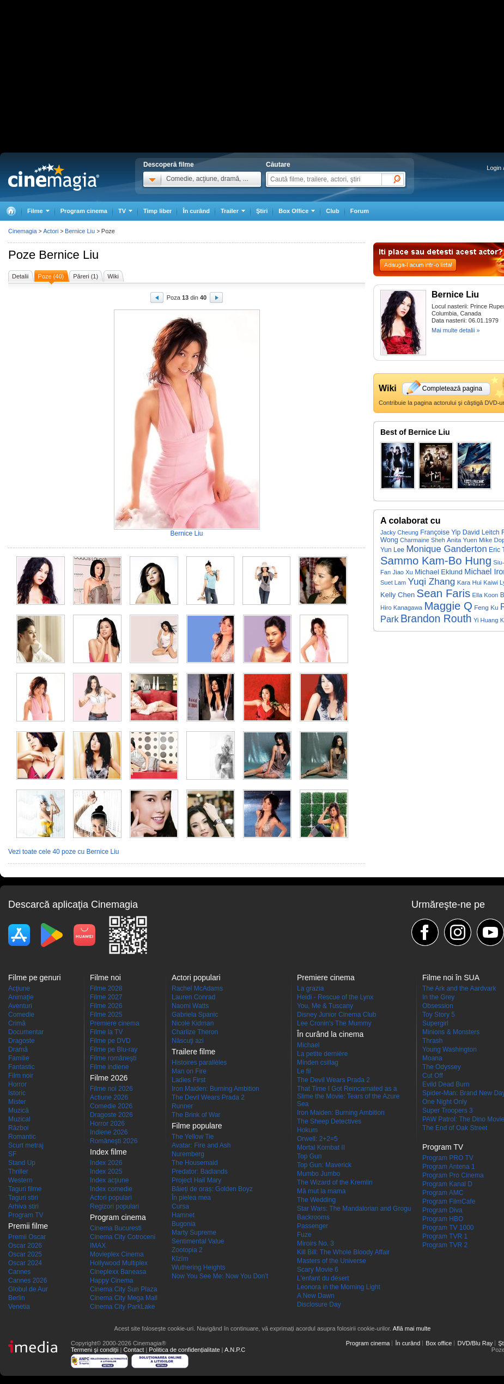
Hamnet (183, 1215)
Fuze (304, 1235)
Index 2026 (106, 1163)
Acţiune (19, 988)
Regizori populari (114, 1206)
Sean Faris (444, 593)
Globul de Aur (28, 1289)
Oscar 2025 (25, 1254)
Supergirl (435, 1023)
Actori (50, 231)
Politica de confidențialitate (184, 1349)
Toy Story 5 (438, 1014)
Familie (18, 1058)
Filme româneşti (113, 1058)
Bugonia (184, 1224)
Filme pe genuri (34, 977)
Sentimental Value (198, 1241)
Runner (182, 1106)
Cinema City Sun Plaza (123, 1289)
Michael (308, 1045)
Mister (17, 1102)
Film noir (20, 1075)
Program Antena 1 (448, 1166)
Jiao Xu (403, 572)
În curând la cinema (330, 1034)
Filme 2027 (106, 997)
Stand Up (21, 1163)
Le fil (304, 1071)
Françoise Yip (440, 532)
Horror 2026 (107, 1123)
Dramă (18, 1049)
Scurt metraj (26, 1145)
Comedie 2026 (111, 1106)
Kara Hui (469, 582)
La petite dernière (322, 1054)
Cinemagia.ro (53, 177)
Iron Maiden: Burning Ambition (215, 1088)
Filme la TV (106, 1032)
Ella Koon (485, 595)
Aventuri (20, 1006)
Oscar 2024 (25, 1263)
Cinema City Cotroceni (122, 1237)
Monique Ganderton (446, 549)
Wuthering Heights (199, 1267)
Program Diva (442, 1210)
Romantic (22, 1136)
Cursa (180, 1206)
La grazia (310, 988)
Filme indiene (109, 1067)
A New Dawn (316, 1296)
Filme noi (105, 977)
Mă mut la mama (321, 1191)
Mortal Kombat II (321, 1147)
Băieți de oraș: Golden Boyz (212, 1189)
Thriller (18, 1171)
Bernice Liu (69, 255)
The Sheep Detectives (329, 1121)
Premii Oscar (27, 1237)
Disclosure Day (319, 1304)
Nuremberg (188, 1154)
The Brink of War (196, 1115)
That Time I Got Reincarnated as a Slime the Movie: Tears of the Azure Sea (348, 1096)
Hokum (307, 1130)
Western (20, 1180)
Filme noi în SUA (450, 977)
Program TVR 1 (444, 1236)
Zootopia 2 (187, 1250)
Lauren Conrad (193, 997)
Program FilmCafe (448, 1201)
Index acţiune (109, 1180)
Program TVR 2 (444, 1245)
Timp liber (157, 211)
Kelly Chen (397, 595)
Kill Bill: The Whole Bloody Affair (343, 1252)
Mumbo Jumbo (318, 1173)
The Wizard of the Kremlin (335, 1182)
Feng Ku (486, 607)
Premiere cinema (114, 1023)
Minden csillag (317, 1062)
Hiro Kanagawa (401, 607)
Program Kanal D (447, 1184)
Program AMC (442, 1193)
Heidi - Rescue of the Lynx (335, 997)
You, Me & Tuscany (325, 1006)
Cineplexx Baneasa (118, 1272)
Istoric (17, 1093)
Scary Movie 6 (317, 1269)
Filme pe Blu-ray (113, 1049)
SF (12, 1154)
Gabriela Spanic (195, 1014)
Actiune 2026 (109, 1097)
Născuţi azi (188, 1041)
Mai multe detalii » (456, 330)
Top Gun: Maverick (324, 1165)
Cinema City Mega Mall (123, 1298)
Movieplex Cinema (117, 1254)
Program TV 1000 (448, 1227)
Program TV (25, 1215)
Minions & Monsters (450, 1032)
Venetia (19, 1306)
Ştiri (262, 211)
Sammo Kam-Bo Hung (435, 561)
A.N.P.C (234, 1349)
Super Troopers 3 (447, 1110)
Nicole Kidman (193, 1023)
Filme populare (197, 1125)
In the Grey (438, 997)
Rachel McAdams (197, 988)
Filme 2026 (106, 1006)
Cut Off (432, 1075)
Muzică (18, 1110)
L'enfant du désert (323, 1278)
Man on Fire (189, 1071)
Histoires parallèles (199, 1062)
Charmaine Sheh (422, 540)
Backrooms (313, 1217)
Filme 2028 (106, 988)
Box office (439, 1343)
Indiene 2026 (108, 1132)
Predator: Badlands (200, 1171)
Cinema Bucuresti (116, 1228)
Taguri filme (24, 1189)
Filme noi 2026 (111, 1088)
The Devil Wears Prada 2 (208, 1097)
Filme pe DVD (110, 1041)
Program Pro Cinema (453, 1175)
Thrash (432, 1041)
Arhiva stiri (23, 1206)
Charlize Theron (195, 1032)
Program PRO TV (447, 1158)
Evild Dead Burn (446, 1084)
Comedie (21, 1014)
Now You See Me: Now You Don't (220, 1276)
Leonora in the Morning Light (338, 1287)
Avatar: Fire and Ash (201, 1145)
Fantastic (21, 1067)
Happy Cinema (111, 1280)
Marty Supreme (194, 1232)
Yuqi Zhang (432, 581)
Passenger (312, 1226)
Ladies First (188, 1080)
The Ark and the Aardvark (459, 988)
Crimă (17, 1023)
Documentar (26, 1032)
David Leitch (481, 532)
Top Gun (309, 1156)
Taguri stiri (23, 1197)
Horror (17, 1084)
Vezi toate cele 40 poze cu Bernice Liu (63, 851)
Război (18, 1128)
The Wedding (316, 1200)
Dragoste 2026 (111, 1115)
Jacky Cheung (399, 532)
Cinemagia (22, 231)
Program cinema (83, 211)
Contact (133, 1349)
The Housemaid (195, 1163)
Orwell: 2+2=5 (317, 1139)
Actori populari (111, 1197)
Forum (359, 211)
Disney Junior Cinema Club (336, 1014)
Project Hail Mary (196, 1180)
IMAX (98, 1245)
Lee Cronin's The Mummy (334, 1023)
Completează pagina (452, 388)
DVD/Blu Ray (475, 1343)
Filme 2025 (106, 1014)
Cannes (19, 1272)
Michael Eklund (439, 572)
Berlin (16, 1298)
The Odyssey (441, 1067)
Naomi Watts (190, 1006)
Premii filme (28, 1226)
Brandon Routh (436, 618)
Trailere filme (193, 1051)
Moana (432, 1058)
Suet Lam (393, 582)
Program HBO (442, 1219)
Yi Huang (485, 620)
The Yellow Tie (193, 1136)
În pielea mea (191, 1197)
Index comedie (111, 1189)
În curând (196, 211)
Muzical (19, 1119)
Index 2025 (106, 1171)
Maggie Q (448, 606)
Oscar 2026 (25, 1245)
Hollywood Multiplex (119, 1263)
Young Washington (449, 1049)
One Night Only (444, 1102)
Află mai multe (412, 1328)
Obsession (437, 1006)
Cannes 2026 (27, 1280)
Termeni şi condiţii (94, 1349)
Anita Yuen (462, 540)
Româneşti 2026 (113, 1141)
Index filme (108, 1152)
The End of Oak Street (454, 1128)
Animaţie (21, 997)
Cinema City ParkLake (122, 1306)
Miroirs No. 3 (315, 1243)
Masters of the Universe (331, 1261)
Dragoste (21, 1041)
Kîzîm (180, 1258)
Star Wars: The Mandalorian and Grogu (354, 1208)
